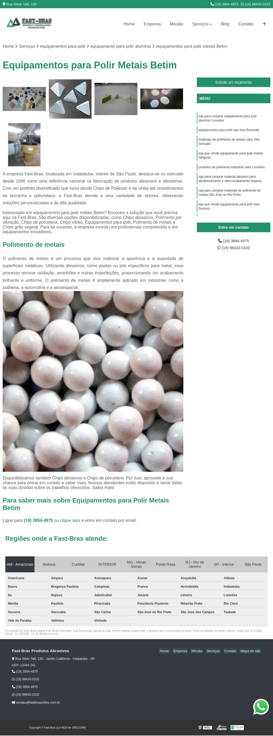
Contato (246, 24)
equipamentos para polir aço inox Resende (229, 131)
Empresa (152, 24)
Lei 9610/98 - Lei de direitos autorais (36, 634)
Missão (176, 24)
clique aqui (70, 521)
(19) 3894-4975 (224, 4)
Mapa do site (251, 651)
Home (129, 24)
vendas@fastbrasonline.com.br (36, 703)
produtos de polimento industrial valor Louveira (232, 171)
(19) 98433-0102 (255, 4)
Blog (225, 24)
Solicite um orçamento (233, 82)
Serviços (200, 24)
